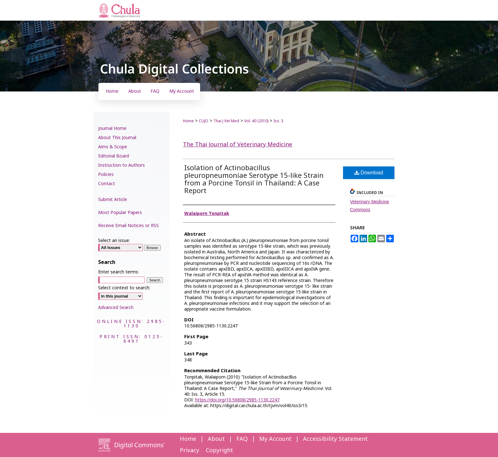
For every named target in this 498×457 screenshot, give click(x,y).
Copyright (219, 450)
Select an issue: (114, 240)
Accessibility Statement (335, 439)
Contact (106, 183)
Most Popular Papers (120, 212)
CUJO (203, 121)
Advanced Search (115, 307)
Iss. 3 (278, 121)
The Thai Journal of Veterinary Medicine (237, 144)
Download (368, 172)
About (216, 439)
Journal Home (112, 128)
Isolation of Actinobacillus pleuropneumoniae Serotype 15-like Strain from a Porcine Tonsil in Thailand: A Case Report (254, 179)
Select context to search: (124, 288)
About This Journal (117, 137)
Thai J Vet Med (226, 121)
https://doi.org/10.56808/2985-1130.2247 (237, 400)
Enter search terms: (118, 272)
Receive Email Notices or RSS (128, 225)
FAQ (242, 439)
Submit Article (112, 199)
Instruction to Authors (121, 165)
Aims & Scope (112, 147)
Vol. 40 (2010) (256, 121)
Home (188, 121)
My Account (275, 439)
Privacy (189, 450)
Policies (106, 174)
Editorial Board (113, 156)
